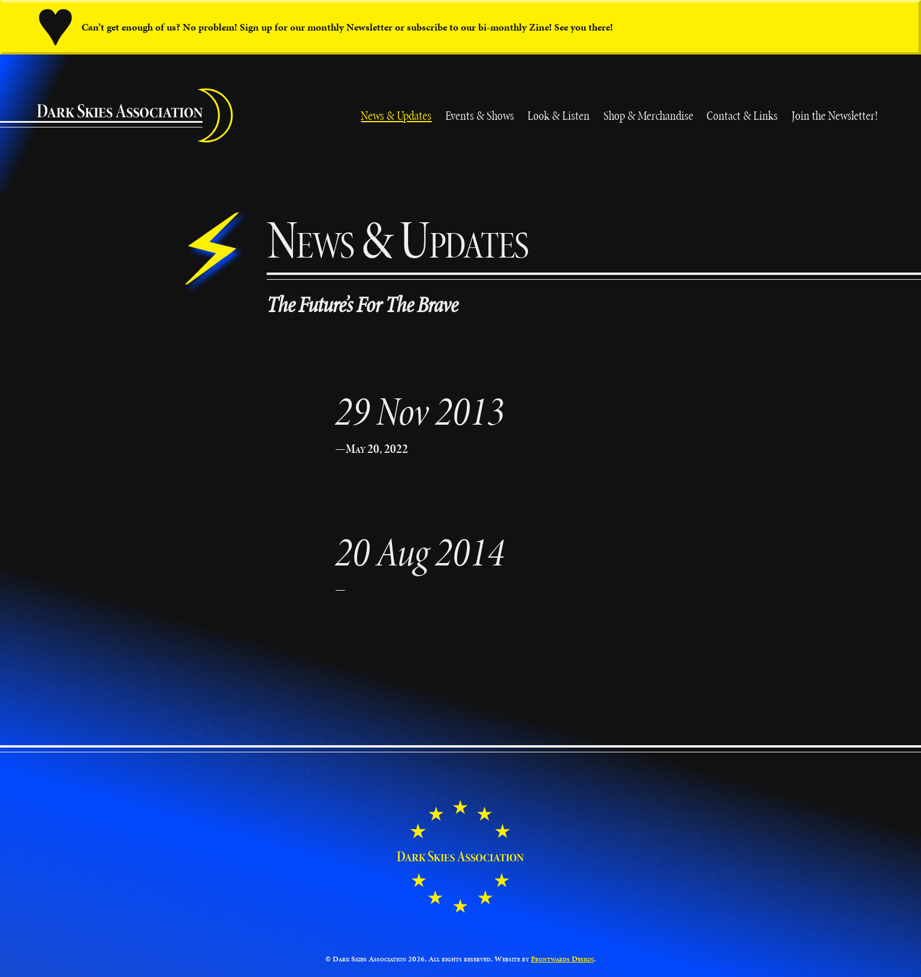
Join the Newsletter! (835, 115)
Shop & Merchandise (648, 115)
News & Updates (396, 115)
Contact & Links (742, 115)
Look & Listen (558, 115)
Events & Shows (479, 115)
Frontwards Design (562, 959)
